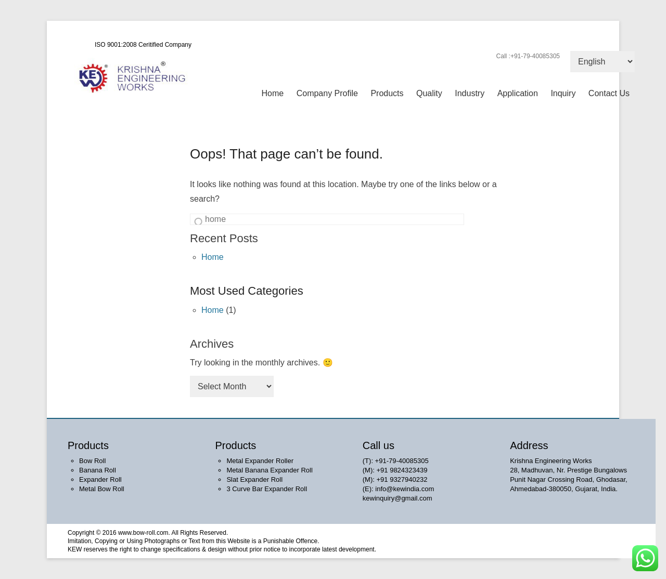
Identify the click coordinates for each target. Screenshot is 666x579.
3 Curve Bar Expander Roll (266, 489)
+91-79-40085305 (402, 461)
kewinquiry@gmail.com (397, 498)
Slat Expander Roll (254, 479)
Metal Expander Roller (259, 461)
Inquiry (562, 93)
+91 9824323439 (402, 470)
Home (273, 93)
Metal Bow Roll (101, 489)
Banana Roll (97, 470)
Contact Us (609, 93)
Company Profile (327, 93)
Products (386, 93)
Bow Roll (92, 461)
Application (517, 93)
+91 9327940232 (402, 479)
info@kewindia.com (404, 489)
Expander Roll (100, 479)
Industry (469, 93)
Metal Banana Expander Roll (269, 470)
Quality (429, 93)
